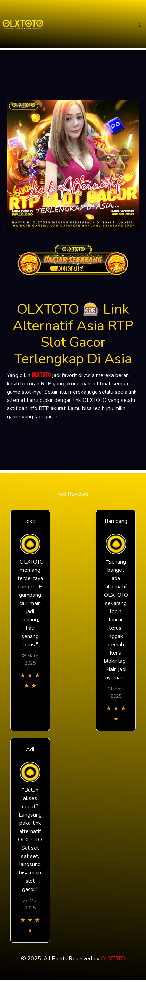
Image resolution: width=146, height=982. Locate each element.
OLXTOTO (41, 375)
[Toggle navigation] (140, 24)
